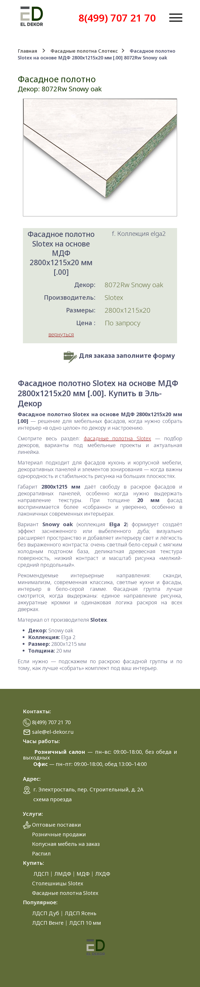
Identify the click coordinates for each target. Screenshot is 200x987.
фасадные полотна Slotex (117, 438)
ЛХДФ (102, 873)
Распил (41, 853)
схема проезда (52, 799)
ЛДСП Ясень (80, 913)
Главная (27, 51)
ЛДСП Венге (48, 922)
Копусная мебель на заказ (66, 843)
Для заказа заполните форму (127, 355)
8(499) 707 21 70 (117, 17)
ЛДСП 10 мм (85, 922)
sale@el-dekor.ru (53, 731)
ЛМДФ (62, 873)
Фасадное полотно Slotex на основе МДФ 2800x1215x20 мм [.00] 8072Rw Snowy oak (96, 54)
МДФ (83, 873)
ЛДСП (41, 873)
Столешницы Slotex (57, 883)
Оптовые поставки (56, 824)
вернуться (61, 334)
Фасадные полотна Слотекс (84, 51)
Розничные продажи (59, 834)
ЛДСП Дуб (45, 913)
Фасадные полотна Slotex (65, 892)
